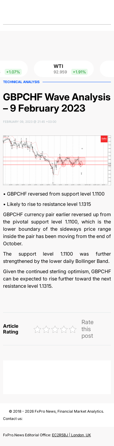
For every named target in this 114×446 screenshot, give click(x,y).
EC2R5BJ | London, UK (71, 435)
